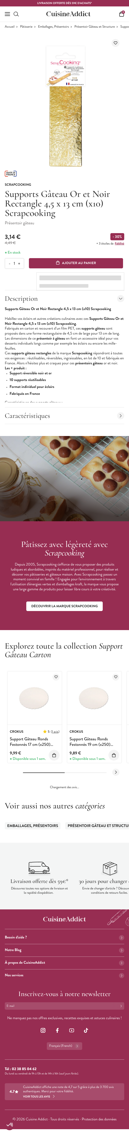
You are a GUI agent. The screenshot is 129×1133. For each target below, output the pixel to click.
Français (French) (64, 1046)
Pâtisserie (26, 27)
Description (64, 298)
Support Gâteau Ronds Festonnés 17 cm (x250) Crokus (30, 744)
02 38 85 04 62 (24, 1069)
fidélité (119, 243)
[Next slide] (115, 772)
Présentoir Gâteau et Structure (94, 27)
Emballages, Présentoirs (53, 27)
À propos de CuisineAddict (64, 962)
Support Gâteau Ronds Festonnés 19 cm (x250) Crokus (90, 744)
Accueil (10, 27)
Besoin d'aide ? (64, 937)
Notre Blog (64, 950)
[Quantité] (14, 263)
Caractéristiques (64, 415)
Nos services (64, 975)
